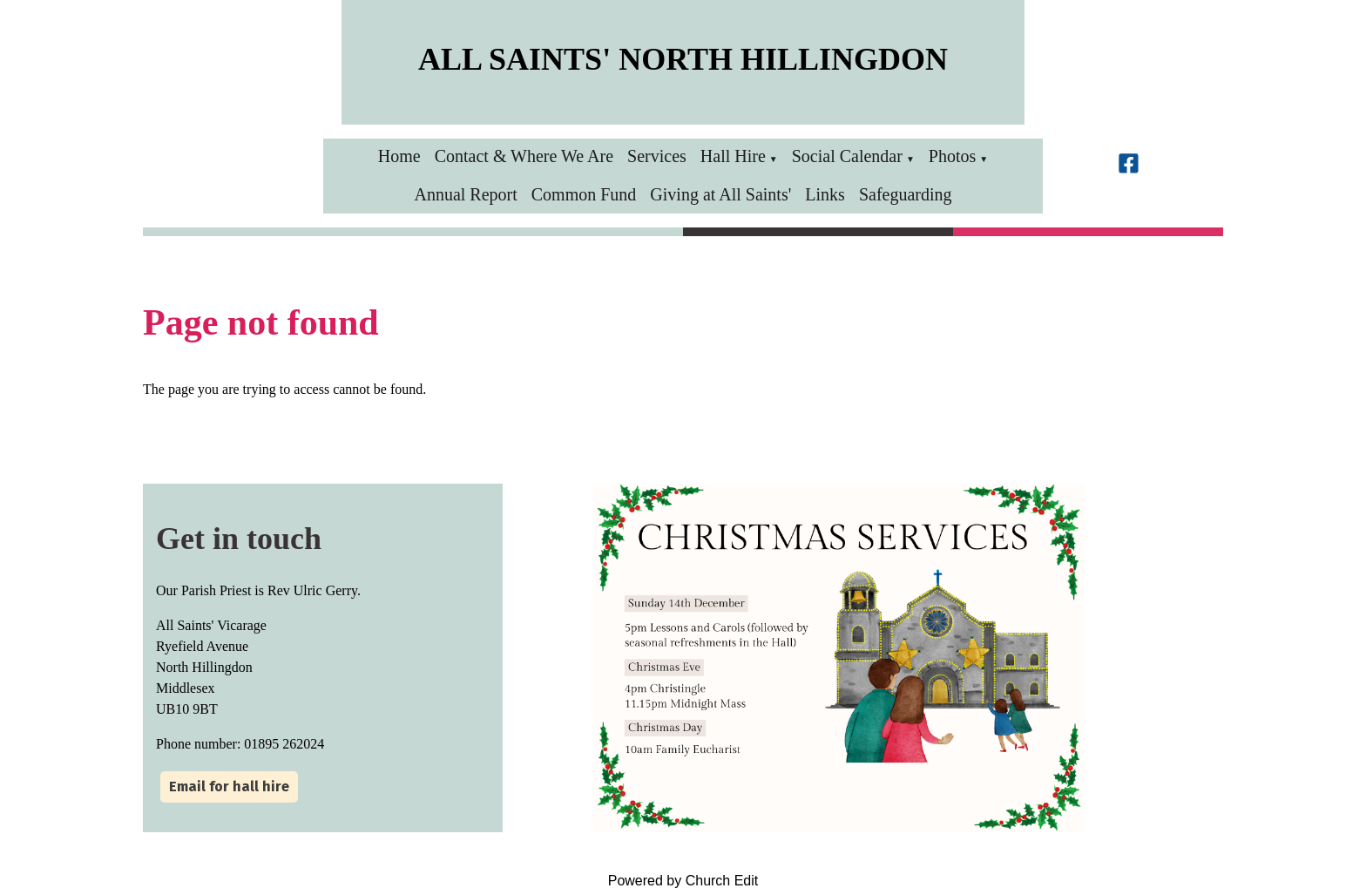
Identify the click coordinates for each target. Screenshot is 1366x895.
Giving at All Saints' (720, 194)
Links (825, 194)
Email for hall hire (229, 786)
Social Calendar (847, 156)
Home (399, 156)
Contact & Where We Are (524, 156)
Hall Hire (733, 156)
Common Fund (584, 194)
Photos (952, 156)
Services (656, 156)
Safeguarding (905, 194)
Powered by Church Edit (683, 880)
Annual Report (465, 194)
